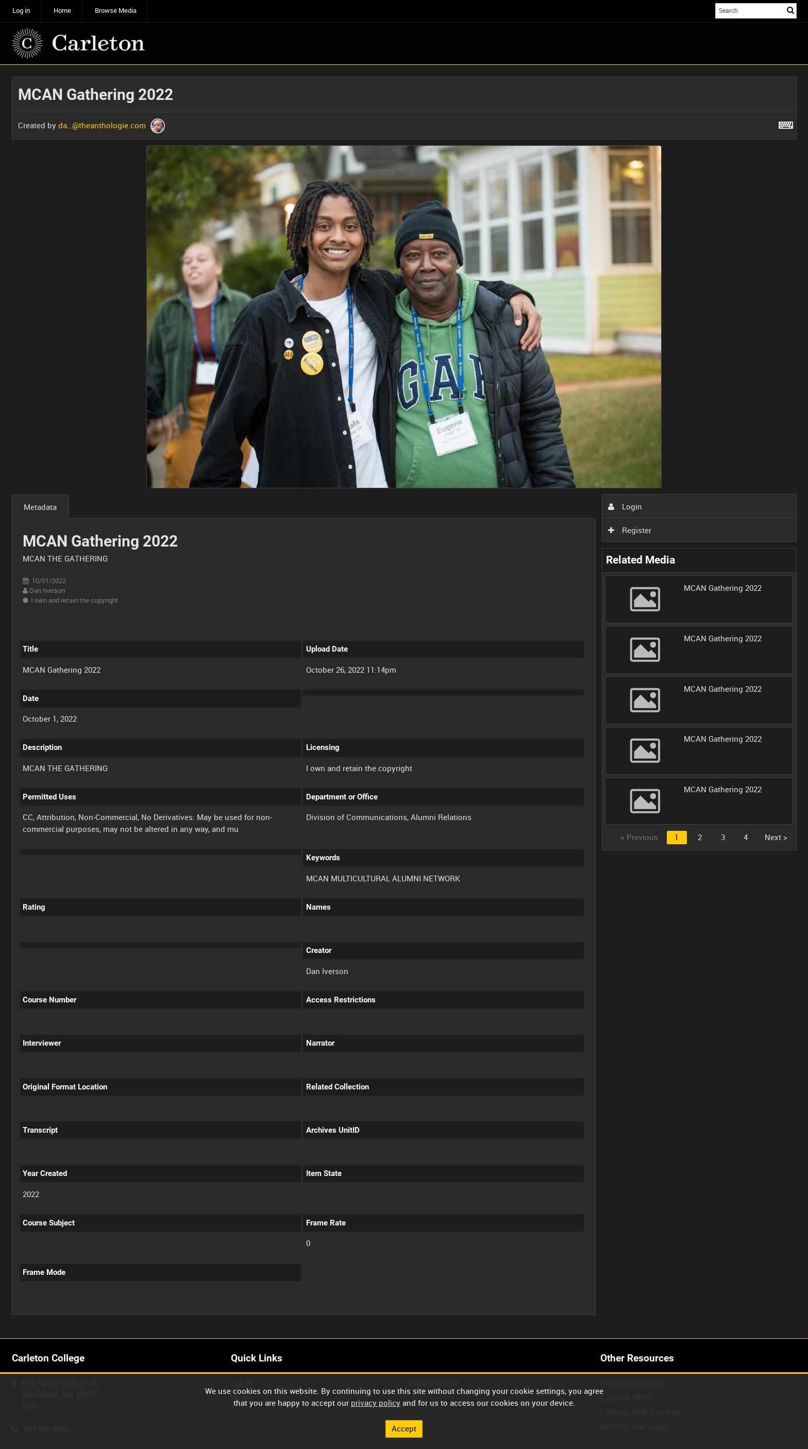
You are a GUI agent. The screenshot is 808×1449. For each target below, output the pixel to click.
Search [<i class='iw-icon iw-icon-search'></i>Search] (790, 10)
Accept (404, 1428)
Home (62, 10)
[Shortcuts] (786, 123)
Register (629, 530)
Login (625, 506)
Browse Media (116, 10)
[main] (404, 702)
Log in (21, 10)
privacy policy (375, 1402)
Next (776, 837)
